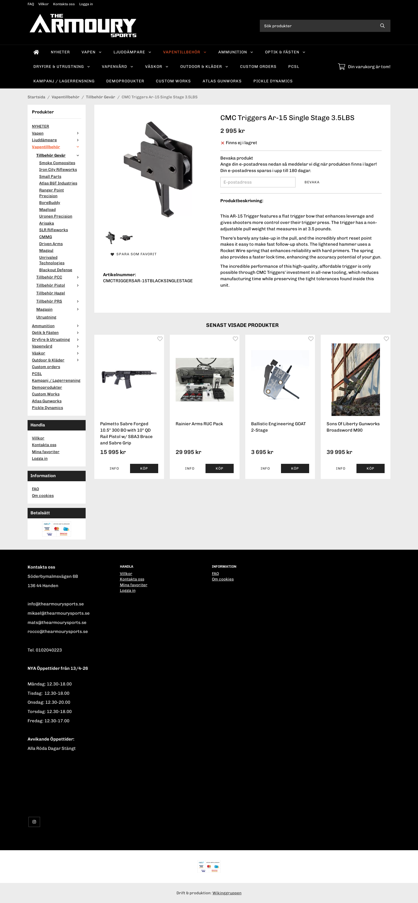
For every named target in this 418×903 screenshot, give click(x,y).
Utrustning (46, 317)
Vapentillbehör (185, 52)
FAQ (31, 4)
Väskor (157, 66)
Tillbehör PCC (58, 277)
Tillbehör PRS (58, 301)
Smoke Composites (57, 162)
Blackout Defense (55, 269)
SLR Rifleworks (53, 229)
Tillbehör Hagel (50, 293)
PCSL (293, 66)
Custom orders (258, 66)
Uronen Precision (55, 216)
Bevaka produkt (236, 158)
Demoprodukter (125, 81)
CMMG (45, 236)
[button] (144, 468)
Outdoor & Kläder (204, 66)
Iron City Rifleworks (58, 169)
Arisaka (46, 223)
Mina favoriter (46, 451)
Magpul (46, 250)
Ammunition (235, 52)
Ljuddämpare (132, 52)
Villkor (43, 4)
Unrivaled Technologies (51, 260)
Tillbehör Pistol (58, 285)
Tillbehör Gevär (58, 155)
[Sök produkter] (317, 26)
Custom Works (173, 81)
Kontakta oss (64, 4)
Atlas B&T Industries (58, 183)
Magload (47, 209)
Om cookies (43, 495)
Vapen (92, 52)
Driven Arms (51, 243)
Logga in (86, 4)
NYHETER (60, 52)
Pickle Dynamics (273, 81)
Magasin (58, 309)
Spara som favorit (134, 254)
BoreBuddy (49, 202)
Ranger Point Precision (51, 193)
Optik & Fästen (285, 52)
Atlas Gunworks (222, 81)
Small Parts (50, 176)
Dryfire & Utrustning (61, 66)
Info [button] (114, 468)
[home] (36, 52)
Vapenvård (118, 66)
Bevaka (312, 182)
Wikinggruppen (227, 893)
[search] (382, 26)
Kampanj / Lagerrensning (64, 81)
